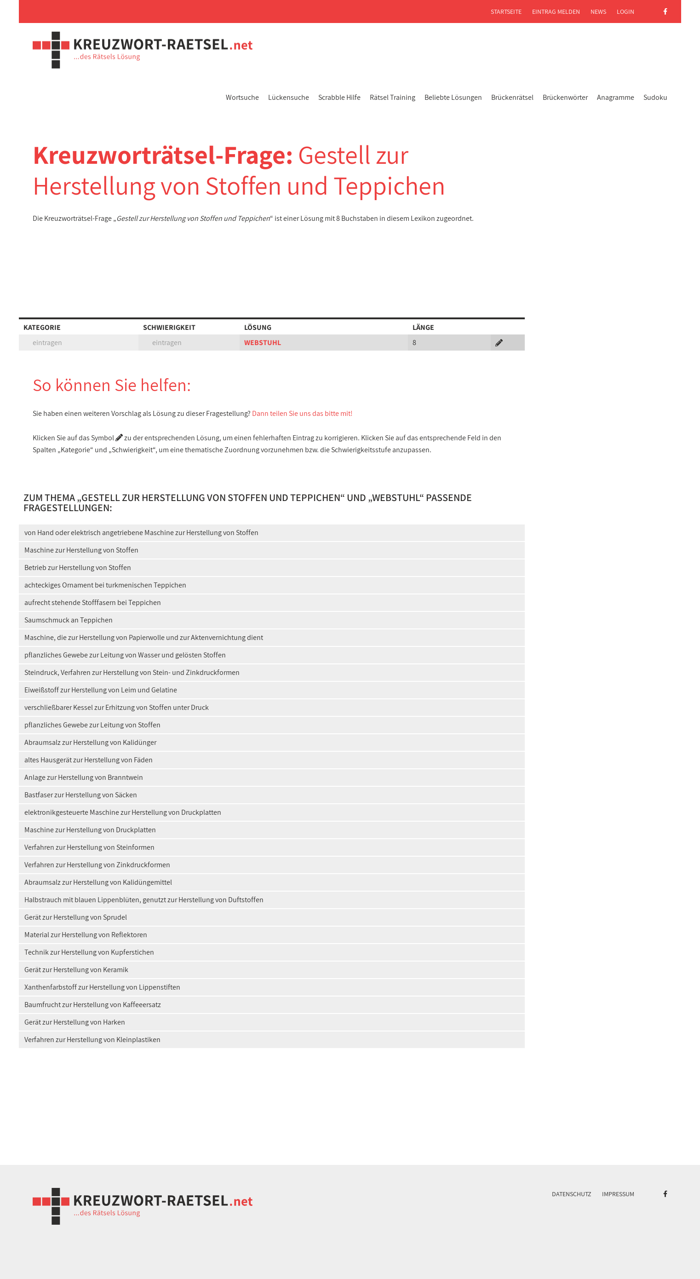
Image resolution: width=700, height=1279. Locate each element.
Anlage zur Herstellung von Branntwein (83, 777)
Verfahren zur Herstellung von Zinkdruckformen (97, 865)
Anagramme (615, 97)
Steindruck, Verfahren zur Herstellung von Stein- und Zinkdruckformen (132, 672)
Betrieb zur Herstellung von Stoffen (77, 567)
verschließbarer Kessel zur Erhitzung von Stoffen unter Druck (116, 707)
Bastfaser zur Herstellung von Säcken (80, 795)
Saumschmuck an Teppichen (68, 620)
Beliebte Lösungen (453, 97)
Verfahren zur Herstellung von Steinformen (89, 847)
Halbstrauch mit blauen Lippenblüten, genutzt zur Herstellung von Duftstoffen (144, 900)
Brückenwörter (565, 97)
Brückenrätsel (512, 97)
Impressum (618, 1194)
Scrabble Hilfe (339, 97)
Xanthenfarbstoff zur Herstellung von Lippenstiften (102, 987)
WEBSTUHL (262, 342)
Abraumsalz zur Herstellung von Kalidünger (90, 742)
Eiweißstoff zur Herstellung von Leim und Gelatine (100, 690)
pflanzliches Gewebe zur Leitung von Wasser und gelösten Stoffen (125, 655)
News (598, 11)
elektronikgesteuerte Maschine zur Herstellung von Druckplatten (122, 812)
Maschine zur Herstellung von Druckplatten (90, 830)
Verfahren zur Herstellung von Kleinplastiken (92, 1039)
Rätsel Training (392, 97)
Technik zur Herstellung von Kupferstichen (89, 952)
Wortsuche (242, 97)
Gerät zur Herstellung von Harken (74, 1022)
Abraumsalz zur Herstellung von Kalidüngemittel (98, 882)
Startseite (506, 11)
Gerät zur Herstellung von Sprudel (75, 917)
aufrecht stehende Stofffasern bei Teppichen (92, 602)
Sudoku (655, 97)
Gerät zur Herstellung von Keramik (76, 969)
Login (625, 11)
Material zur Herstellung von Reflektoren (85, 934)
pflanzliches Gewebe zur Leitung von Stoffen (92, 725)
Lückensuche (288, 97)
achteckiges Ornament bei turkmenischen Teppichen (105, 585)
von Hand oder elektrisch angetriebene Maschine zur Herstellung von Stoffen (141, 532)
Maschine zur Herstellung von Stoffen (81, 550)
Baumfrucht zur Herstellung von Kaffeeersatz (92, 1004)
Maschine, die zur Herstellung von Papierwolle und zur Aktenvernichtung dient (143, 637)
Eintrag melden (556, 11)
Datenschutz (571, 1194)
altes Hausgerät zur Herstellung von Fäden (88, 760)
